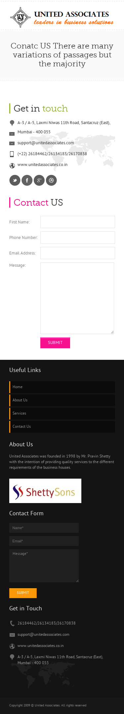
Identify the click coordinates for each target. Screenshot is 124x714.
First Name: (19, 222)
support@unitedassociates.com (43, 634)
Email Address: (22, 253)
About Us (20, 400)
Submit (55, 343)
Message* (44, 565)
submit (23, 593)
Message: (17, 265)
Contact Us (22, 426)
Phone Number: (23, 238)
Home (17, 387)
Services (19, 413)
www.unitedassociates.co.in (41, 646)
